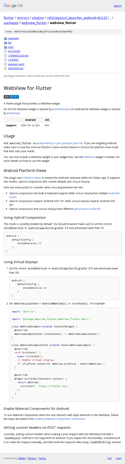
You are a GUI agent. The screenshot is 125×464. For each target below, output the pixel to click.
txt (109, 458)
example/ (13, 38)
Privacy (32, 458)
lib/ (10, 42)
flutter (9, 17)
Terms (42, 458)
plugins (38, 17)
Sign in (117, 5)
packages (11, 23)
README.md (15, 68)
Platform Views (32, 177)
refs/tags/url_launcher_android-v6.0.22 (77, 17)
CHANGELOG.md (18, 55)
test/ (11, 47)
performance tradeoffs (87, 209)
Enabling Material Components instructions (60, 419)
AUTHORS (14, 51)
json (118, 458)
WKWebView (62, 109)
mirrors (23, 17)
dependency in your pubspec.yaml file (61, 143)
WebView (14, 113)
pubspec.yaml (16, 64)
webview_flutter (34, 23)
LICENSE (13, 60)
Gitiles (22, 458)
